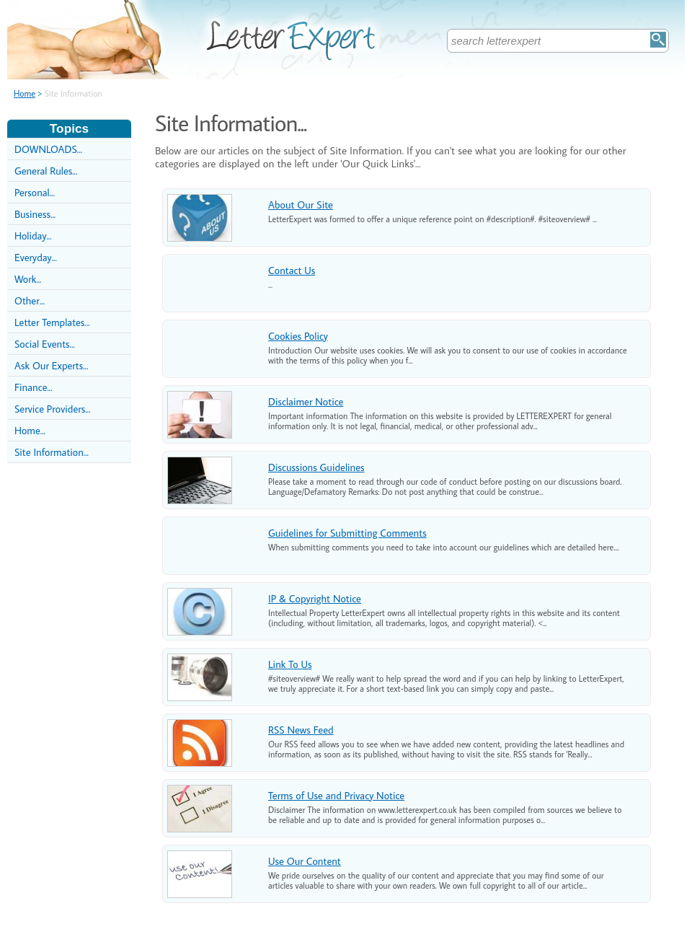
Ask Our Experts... (51, 365)
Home (24, 93)
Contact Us (291, 270)
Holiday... (33, 235)
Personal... (34, 192)
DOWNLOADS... (48, 149)
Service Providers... (52, 408)
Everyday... (35, 257)
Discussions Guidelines (316, 467)
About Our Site (300, 204)
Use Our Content (304, 861)
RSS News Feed (301, 729)
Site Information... (51, 452)
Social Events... (44, 344)
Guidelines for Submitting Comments (347, 533)
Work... (27, 279)
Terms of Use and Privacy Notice (336, 795)
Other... (29, 300)
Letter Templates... (51, 322)
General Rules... (45, 170)
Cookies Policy (298, 336)
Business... (35, 214)
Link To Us (289, 664)
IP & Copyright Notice (314, 598)
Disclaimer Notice (305, 401)
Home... (29, 430)
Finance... (33, 387)
